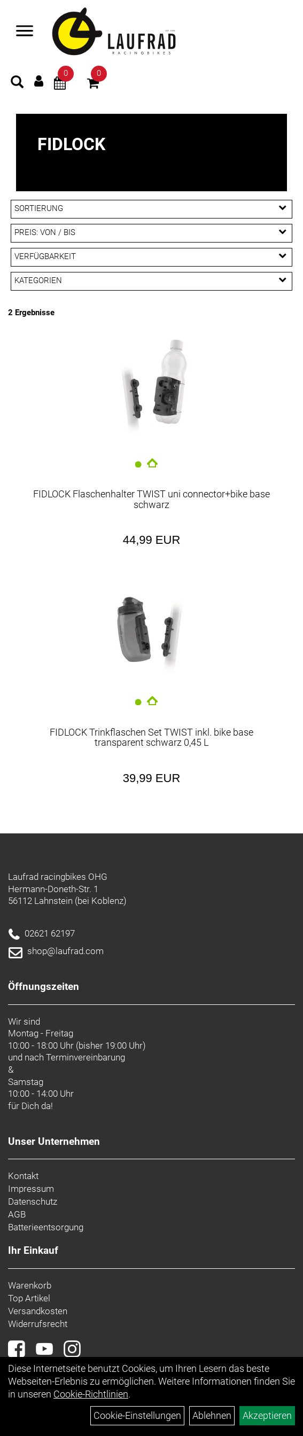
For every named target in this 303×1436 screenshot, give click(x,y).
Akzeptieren (267, 1415)
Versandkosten (37, 1311)
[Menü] (24, 32)
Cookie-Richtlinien (90, 1394)
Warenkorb (29, 1285)
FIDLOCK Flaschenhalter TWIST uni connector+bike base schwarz (151, 499)
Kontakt (23, 1175)
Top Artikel (29, 1298)
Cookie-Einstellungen (137, 1415)
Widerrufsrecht (37, 1323)
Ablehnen (211, 1415)
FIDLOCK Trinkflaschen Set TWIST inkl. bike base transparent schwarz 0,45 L (151, 737)
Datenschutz (32, 1201)
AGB (17, 1214)
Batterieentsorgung (45, 1227)
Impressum (31, 1188)
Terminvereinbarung (85, 1057)
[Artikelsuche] (17, 83)
